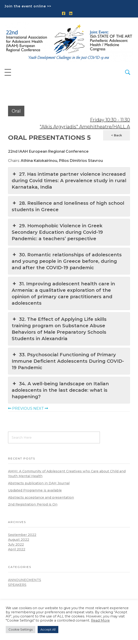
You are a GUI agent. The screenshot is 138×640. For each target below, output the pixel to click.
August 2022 (18, 540)
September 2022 (22, 535)
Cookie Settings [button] (20, 629)
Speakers (17, 585)
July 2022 (16, 544)
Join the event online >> (28, 6)
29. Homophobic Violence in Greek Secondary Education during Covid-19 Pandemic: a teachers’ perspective (57, 231)
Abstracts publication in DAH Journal (39, 483)
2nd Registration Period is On (32, 504)
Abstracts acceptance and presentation (41, 497)
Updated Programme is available (35, 490)
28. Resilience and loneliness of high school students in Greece (68, 206)
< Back (116, 135)
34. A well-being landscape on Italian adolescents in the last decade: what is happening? (60, 389)
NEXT (40, 408)
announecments (24, 580)
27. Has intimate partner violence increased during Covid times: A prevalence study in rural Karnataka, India (69, 180)
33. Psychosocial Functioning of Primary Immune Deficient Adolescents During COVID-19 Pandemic (68, 360)
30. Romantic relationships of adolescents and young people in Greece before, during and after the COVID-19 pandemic (67, 260)
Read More (100, 620)
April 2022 (16, 549)
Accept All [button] (48, 629)
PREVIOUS (20, 408)
